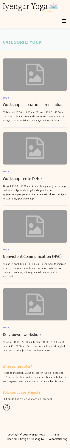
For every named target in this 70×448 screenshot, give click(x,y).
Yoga (6, 98)
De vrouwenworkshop (22, 334)
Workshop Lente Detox (22, 178)
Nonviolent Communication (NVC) (32, 256)
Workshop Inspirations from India (32, 104)
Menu (64, 21)
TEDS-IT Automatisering (58, 437)
